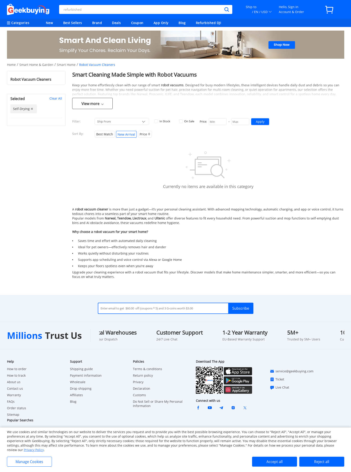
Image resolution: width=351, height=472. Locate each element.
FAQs (11, 401)
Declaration (141, 388)
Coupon (137, 23)
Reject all (321, 461)
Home (11, 65)
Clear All (55, 98)
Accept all (274, 461)
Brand (97, 23)
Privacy (138, 382)
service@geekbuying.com (291, 371)
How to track (16, 375)
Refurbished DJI (208, 23)
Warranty (14, 395)
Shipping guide (81, 369)
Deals (116, 23)
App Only (161, 23)
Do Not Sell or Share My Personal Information (158, 403)
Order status (16, 408)
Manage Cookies (29, 461)
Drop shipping (81, 388)
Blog (182, 23)
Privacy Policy (34, 450)
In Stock (162, 121)
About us (13, 382)
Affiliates (76, 395)
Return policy (143, 375)
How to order (17, 369)
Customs (139, 395)
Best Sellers (72, 23)
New (49, 23)
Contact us (15, 388)
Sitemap (13, 414)
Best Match (104, 134)
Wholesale (77, 382)
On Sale (186, 121)
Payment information (86, 375)
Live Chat (279, 387)
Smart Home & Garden (36, 65)
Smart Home (66, 65)
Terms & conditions (147, 369)
